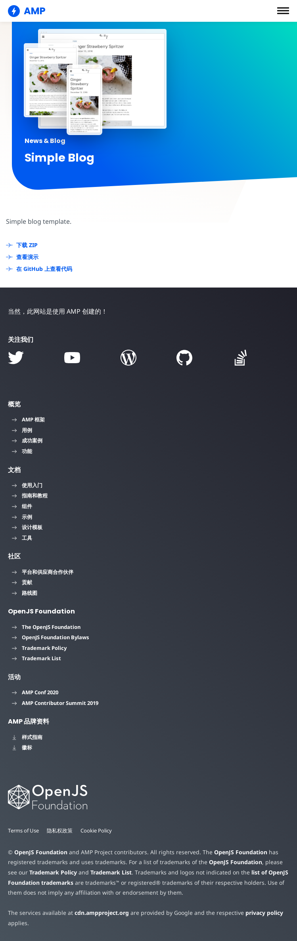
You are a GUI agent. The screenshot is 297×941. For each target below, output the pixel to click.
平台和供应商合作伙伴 (42, 571)
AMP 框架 (28, 419)
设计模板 (27, 527)
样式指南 (27, 737)
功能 (22, 451)
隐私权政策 (60, 830)
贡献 (22, 582)
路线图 (24, 592)
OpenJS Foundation (40, 852)
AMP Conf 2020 (35, 692)
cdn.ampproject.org (99, 912)
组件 (22, 506)
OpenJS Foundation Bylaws (50, 637)
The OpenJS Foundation (46, 627)
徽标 (22, 747)
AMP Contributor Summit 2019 (55, 703)
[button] (283, 11)
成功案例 (27, 440)
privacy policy (258, 912)
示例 (22, 516)
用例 (22, 430)
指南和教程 (30, 495)
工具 (22, 537)
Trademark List (36, 658)
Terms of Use (24, 830)
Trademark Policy (39, 647)
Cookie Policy (97, 830)
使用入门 (27, 485)
